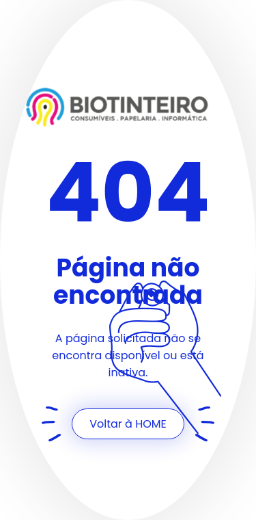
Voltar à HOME (128, 424)
